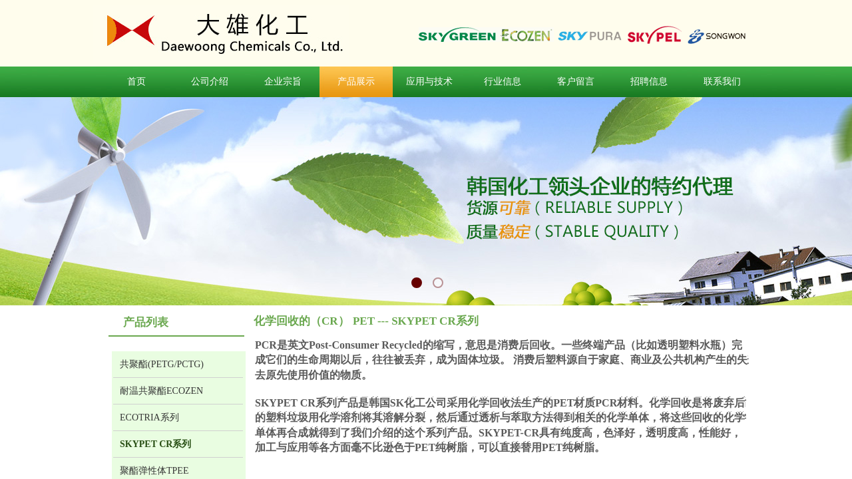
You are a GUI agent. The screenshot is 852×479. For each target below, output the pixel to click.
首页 (136, 81)
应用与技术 (429, 81)
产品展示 (356, 81)
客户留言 (575, 81)
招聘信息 (649, 81)
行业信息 (502, 81)
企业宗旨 (283, 81)
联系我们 (722, 81)
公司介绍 (209, 81)
